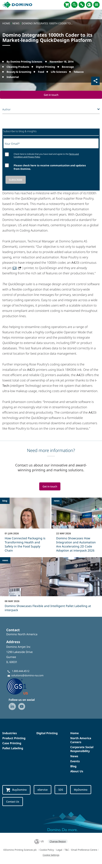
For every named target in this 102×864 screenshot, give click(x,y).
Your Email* (12, 143)
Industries (9, 733)
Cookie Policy (47, 849)
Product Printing (13, 738)
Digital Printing (47, 733)
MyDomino (81, 790)
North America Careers (80, 740)
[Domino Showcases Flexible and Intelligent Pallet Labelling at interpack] (51, 586)
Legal (59, 849)
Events (75, 761)
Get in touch (51, 95)
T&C (66, 849)
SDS (61, 790)
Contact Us (12, 801)
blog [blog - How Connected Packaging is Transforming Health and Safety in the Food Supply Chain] (4, 500)
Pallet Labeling (12, 748)
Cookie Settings (51, 855)
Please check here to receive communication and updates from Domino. (50, 167)
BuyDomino (16, 790)
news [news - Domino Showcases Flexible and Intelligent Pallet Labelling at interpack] (5, 560)
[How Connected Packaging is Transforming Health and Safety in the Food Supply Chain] (25, 527)
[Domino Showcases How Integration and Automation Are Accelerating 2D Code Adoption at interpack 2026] (76, 527)
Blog (73, 766)
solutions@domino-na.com (27, 675)
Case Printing (11, 743)
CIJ (15, 268)
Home (74, 733)
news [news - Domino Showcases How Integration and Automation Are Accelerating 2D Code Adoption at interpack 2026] (56, 500)
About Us (76, 771)
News (74, 756)
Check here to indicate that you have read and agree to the (46, 155)
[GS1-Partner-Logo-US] (22, 686)
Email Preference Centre (84, 849)
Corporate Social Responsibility (81, 749)
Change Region (58, 841)
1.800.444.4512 (20, 671)
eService (43, 790)
